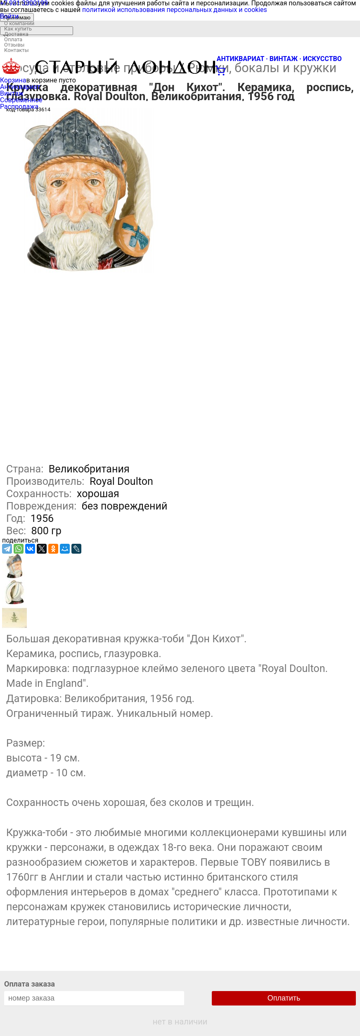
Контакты (16, 50)
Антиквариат (20, 87)
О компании (19, 23)
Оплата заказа (29, 984)
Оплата (13, 39)
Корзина (13, 80)
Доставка (16, 34)
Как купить (18, 29)
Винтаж (12, 93)
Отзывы (14, 45)
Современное (21, 100)
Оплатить (284, 998)
